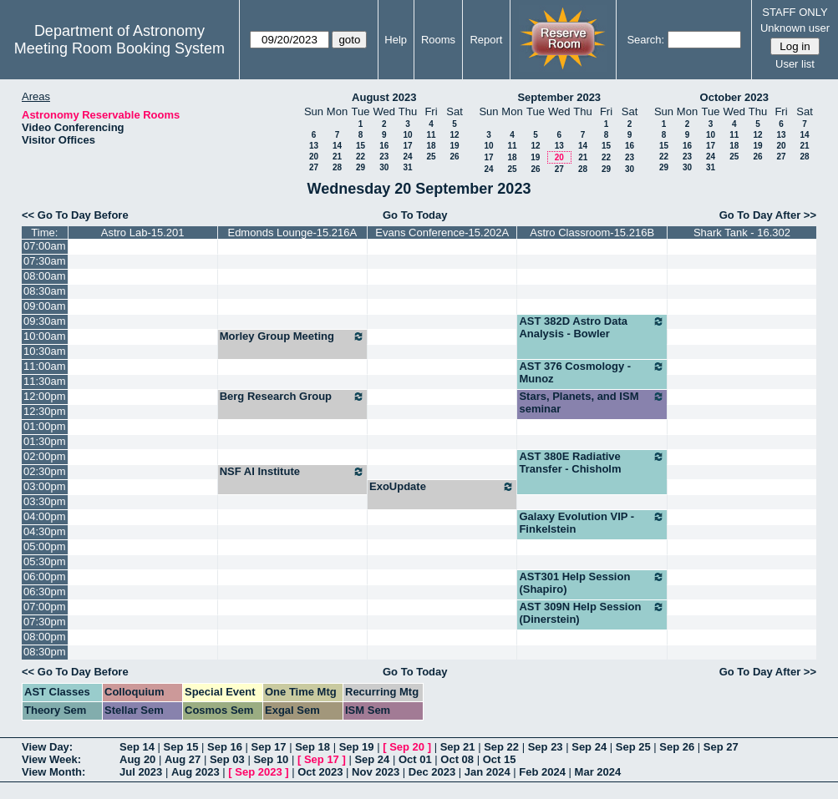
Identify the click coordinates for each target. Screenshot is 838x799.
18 (430, 145)
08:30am (44, 291)
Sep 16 (224, 747)
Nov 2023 (375, 772)
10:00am (44, 336)
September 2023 (559, 97)
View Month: (53, 772)
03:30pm (44, 501)
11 (430, 134)
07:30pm (44, 621)
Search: (645, 39)
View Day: (47, 747)
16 (384, 145)
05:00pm (44, 546)
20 (313, 156)
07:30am (44, 261)
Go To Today (415, 215)
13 (313, 145)
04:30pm (44, 531)
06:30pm (44, 591)
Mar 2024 (598, 772)
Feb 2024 (542, 772)
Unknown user (795, 28)
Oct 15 (499, 759)
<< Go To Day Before (75, 215)
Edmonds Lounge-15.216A (292, 232)
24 (407, 156)
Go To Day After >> (767, 215)
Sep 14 (137, 747)
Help (395, 39)
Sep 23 (545, 747)
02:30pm (44, 471)
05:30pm (44, 561)
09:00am (44, 306)
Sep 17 (269, 747)
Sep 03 (227, 759)
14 (337, 145)
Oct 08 (457, 759)
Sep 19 (356, 747)
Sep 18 (312, 747)
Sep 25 (633, 747)
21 (337, 156)
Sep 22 (501, 747)
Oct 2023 (320, 772)
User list (795, 64)
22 (360, 156)
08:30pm (44, 651)
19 (454, 145)
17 (407, 145)
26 (454, 156)
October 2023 (734, 97)
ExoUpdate (442, 486)
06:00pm (44, 576)
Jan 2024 (487, 772)
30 (384, 167)
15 (360, 145)
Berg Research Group (292, 396)
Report (486, 39)
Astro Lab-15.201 (143, 232)
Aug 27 (183, 759)
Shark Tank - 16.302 (741, 232)
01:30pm (44, 441)
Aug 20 (137, 759)
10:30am (44, 351)
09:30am (44, 321)
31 (407, 167)
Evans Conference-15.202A (442, 232)
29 (360, 167)
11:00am (44, 366)
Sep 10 (270, 759)
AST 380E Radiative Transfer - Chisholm (591, 462)
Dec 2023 (432, 772)
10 (407, 134)
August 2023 (384, 97)
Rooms (438, 39)
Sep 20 (406, 747)
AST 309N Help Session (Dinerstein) (591, 612)
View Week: (51, 759)
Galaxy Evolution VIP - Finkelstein (591, 522)
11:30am (44, 381)
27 (313, 167)
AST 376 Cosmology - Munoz (591, 372)
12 (454, 134)
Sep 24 (589, 747)
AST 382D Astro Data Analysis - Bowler (591, 327)
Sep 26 (676, 747)
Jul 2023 (140, 772)
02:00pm (44, 456)
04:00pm (44, 516)
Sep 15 (181, 747)
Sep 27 (721, 747)
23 (384, 156)
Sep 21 (457, 747)
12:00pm (44, 396)
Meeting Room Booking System (119, 48)
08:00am (44, 276)
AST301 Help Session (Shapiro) (591, 582)
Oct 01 (415, 759)
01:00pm (44, 426)
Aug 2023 (195, 772)
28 (337, 167)
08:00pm (44, 636)
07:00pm (44, 606)
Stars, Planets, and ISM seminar (591, 402)
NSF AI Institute (292, 471)
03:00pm (44, 486)
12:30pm (44, 411)
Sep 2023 (258, 772)
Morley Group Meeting (292, 336)
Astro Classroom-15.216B (592, 232)
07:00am (44, 246)
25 (430, 156)
